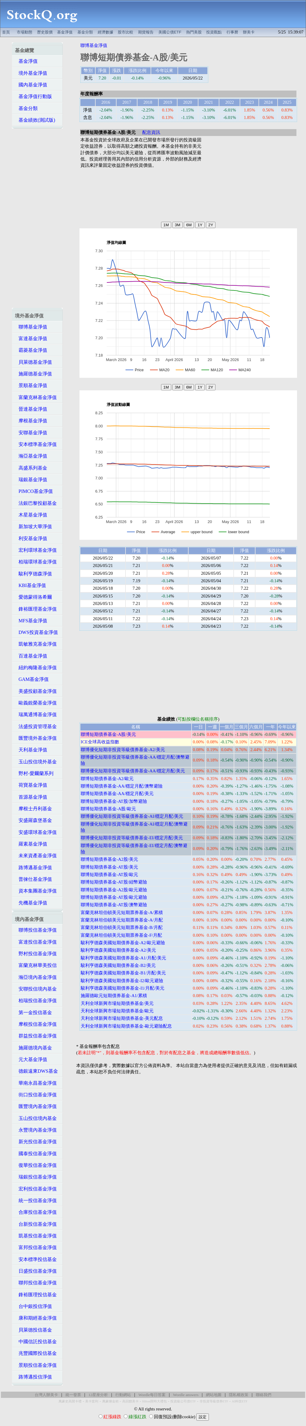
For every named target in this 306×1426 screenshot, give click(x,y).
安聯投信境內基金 (36, 988)
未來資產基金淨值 (36, 855)
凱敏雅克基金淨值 (36, 643)
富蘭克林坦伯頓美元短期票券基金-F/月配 (121, 935)
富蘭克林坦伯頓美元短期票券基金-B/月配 (122, 927)
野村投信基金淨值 (36, 953)
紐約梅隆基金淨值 (36, 667)
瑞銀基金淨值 (31, 479)
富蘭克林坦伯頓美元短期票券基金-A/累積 (122, 912)
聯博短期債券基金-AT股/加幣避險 (114, 801)
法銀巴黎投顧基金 (36, 503)
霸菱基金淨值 (31, 350)
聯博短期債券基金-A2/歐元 (107, 778)
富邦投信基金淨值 (36, 1247)
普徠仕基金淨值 (33, 879)
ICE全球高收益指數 (100, 741)
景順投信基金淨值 (36, 1365)
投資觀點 (214, 32)
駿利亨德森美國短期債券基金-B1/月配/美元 (123, 972)
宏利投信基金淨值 (36, 1188)
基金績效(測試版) (35, 120)
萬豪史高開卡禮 (70, 1401)
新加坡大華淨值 (33, 526)
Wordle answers (185, 1395)
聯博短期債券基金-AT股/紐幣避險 (114, 882)
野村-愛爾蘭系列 (34, 773)
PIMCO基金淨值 (34, 491)
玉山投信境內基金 (36, 1118)
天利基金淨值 (31, 749)
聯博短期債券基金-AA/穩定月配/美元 (117, 793)
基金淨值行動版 (33, 96)
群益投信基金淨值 (36, 1035)
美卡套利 (91, 1401)
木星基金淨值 (31, 514)
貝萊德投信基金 (33, 1329)
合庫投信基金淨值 (36, 1212)
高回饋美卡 (130, 1401)
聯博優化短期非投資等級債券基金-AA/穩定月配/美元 (133, 770)
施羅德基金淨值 (33, 373)
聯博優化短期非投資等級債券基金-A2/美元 (123, 749)
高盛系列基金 (31, 467)
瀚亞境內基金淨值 (36, 977)
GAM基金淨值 (32, 679)
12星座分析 (98, 1395)
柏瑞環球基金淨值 (36, 561)
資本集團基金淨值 (36, 890)
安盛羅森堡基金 (33, 820)
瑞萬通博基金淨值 (36, 714)
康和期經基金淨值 (36, 1317)
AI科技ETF (239, 1401)
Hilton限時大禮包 (154, 1401)
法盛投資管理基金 (36, 726)
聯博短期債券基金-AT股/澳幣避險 (114, 904)
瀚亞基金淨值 (31, 455)
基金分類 (85, 32)
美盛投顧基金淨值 (36, 691)
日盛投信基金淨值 (36, 1271)
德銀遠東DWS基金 (36, 1071)
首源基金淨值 (31, 797)
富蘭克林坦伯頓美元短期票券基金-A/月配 (122, 920)
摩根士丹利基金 (33, 808)
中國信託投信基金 (36, 1341)
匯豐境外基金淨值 (36, 738)
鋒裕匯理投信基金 (36, 1294)
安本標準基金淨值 (36, 444)
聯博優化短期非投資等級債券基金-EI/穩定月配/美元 (132, 837)
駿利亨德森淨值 (33, 573)
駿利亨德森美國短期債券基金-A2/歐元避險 (123, 942)
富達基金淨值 (31, 338)
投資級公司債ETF (183, 1401)
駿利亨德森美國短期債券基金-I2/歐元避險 (122, 980)
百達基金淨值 (31, 655)
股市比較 (125, 32)
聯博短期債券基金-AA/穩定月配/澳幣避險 (122, 786)
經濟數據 (105, 32)
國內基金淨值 (31, 84)
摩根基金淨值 (31, 420)
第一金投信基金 (33, 1012)
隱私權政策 (238, 1395)
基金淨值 (65, 32)
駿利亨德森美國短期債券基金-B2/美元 (118, 965)
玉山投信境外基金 (36, 761)
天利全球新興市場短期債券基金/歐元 (117, 1010)
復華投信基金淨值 (36, 1165)
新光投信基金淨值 (36, 1141)
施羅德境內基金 (33, 1047)
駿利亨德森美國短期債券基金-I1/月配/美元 (122, 988)
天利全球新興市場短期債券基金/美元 (117, 1003)
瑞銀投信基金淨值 (36, 1176)
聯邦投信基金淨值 (36, 1282)
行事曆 (232, 32)
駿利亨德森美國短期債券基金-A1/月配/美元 (123, 958)
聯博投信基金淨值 (36, 930)
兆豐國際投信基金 (36, 1353)
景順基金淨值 (31, 385)
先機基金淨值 (31, 902)
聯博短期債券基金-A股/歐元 (108, 808)
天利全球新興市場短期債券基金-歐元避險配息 (126, 1026)
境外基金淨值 (31, 73)
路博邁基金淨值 (33, 867)
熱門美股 (194, 32)
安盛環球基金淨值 (36, 832)
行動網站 (123, 1395)
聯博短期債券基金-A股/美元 (108, 734)
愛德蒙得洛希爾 (33, 597)
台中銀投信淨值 (33, 1306)
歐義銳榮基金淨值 (36, 702)
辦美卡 (249, 32)
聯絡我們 (263, 1395)
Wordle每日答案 (152, 1395)
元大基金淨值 (31, 1059)
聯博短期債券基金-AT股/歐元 (109, 874)
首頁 (6, 32)
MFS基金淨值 (31, 620)
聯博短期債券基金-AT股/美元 (109, 867)
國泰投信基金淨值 (36, 1153)
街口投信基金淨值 (36, 1094)
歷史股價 (45, 32)
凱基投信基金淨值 (36, 1235)
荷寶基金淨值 (31, 785)
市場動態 (24, 32)
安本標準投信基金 (36, 1259)
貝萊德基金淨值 (33, 362)
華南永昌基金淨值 (36, 1083)
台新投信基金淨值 (36, 1224)
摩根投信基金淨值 (36, 1024)
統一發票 (73, 1395)
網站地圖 (213, 1395)
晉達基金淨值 (31, 409)
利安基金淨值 (31, 538)
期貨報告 (146, 32)
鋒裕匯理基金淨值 (36, 609)
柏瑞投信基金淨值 (36, 1000)
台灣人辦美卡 (46, 1395)
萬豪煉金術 (110, 1401)
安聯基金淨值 (31, 432)
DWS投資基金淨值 (36, 632)
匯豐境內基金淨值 (36, 1106)
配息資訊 (151, 132)
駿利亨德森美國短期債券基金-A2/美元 (118, 950)
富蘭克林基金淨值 (36, 397)
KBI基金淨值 (30, 585)
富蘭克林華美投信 (36, 965)
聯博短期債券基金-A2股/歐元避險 (114, 889)
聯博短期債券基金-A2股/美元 (109, 859)
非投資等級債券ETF (214, 1401)
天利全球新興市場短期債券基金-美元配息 (122, 1018)
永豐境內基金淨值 (36, 1129)
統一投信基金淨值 (36, 1200)
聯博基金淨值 (31, 326)
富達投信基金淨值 (36, 941)
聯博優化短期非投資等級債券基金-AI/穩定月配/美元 (132, 816)
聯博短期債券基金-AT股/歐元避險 (114, 897)
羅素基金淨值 (31, 843)
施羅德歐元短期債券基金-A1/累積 (114, 995)
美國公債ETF (169, 32)
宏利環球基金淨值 (36, 550)
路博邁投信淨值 (33, 1376)
